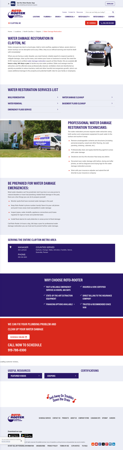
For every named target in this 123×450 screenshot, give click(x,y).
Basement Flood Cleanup (87, 103)
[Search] (99, 12)
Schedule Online (18, 336)
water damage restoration (36, 61)
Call (107, 23)
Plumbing (47, 16)
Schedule (91, 23)
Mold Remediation (33, 97)
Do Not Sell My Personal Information (21, 446)
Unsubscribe (40, 446)
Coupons (111, 16)
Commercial (70, 16)
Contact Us (71, 12)
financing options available (60, 304)
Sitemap (105, 418)
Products (65, 418)
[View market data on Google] (10, 247)
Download (110, 4)
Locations (36, 16)
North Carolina (28, 31)
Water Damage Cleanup (87, 97)
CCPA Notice (75, 446)
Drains (58, 16)
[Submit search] (113, 12)
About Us (74, 418)
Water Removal (33, 103)
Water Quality (83, 16)
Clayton (38, 31)
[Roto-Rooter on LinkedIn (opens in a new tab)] (113, 444)
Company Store (83, 418)
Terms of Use (64, 446)
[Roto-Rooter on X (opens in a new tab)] (103, 444)
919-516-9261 (22, 257)
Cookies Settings (6, 441)
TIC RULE (84, 446)
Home (10, 31)
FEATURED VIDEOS (25, 375)
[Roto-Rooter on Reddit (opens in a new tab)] (92, 444)
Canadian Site (95, 418)
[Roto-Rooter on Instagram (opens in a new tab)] (110, 444)
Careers (64, 12)
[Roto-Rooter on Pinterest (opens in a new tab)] (106, 444)
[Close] (21, 441)
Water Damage (98, 16)
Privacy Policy (52, 446)
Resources (80, 12)
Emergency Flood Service (33, 109)
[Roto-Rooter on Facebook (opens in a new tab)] (99, 444)
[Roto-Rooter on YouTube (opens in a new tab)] (96, 444)
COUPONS (62, 375)
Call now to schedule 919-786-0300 (25, 347)
